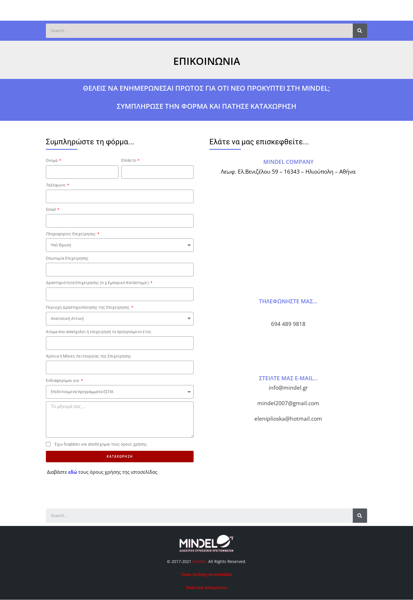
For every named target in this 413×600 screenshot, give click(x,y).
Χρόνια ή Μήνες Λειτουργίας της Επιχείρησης (88, 356)
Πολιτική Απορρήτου (206, 587)
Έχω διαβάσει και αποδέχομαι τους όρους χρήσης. (101, 444)
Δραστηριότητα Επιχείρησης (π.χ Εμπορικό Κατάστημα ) (98, 282)
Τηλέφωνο (56, 185)
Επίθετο (129, 160)
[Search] (360, 31)
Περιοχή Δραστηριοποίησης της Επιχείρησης (88, 307)
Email (51, 209)
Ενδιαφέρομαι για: (63, 380)
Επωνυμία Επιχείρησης (67, 258)
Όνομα (52, 160)
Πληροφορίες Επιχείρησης (71, 234)
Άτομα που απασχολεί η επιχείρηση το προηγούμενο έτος (98, 331)
